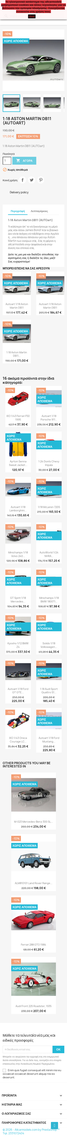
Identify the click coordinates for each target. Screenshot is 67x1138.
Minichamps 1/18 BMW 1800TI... (49, 599)
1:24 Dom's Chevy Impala (48, 463)
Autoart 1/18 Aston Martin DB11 (17, 305)
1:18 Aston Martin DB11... (16, 354)
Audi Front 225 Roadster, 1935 (33, 1006)
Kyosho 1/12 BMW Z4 (18, 645)
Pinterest (40, 180)
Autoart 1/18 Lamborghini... (18, 508)
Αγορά (24, 160)
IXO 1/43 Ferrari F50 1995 (18, 417)
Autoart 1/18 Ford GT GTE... (18, 690)
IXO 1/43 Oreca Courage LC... (18, 739)
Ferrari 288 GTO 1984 (33, 944)
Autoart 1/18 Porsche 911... (49, 417)
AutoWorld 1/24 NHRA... (48, 554)
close (32, 16)
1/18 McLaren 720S (49, 507)
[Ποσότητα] (7, 161)
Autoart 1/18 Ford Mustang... (49, 739)
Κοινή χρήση (22, 180)
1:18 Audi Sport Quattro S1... (49, 690)
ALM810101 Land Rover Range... (33, 883)
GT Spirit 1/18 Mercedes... (18, 599)
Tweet (31, 180)
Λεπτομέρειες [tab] (39, 211)
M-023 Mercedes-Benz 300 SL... (33, 821)
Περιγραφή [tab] (18, 211)
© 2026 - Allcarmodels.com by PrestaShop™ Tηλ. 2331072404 (31, 1131)
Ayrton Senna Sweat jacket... (18, 463)
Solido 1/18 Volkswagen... (49, 645)
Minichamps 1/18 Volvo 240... (18, 554)
